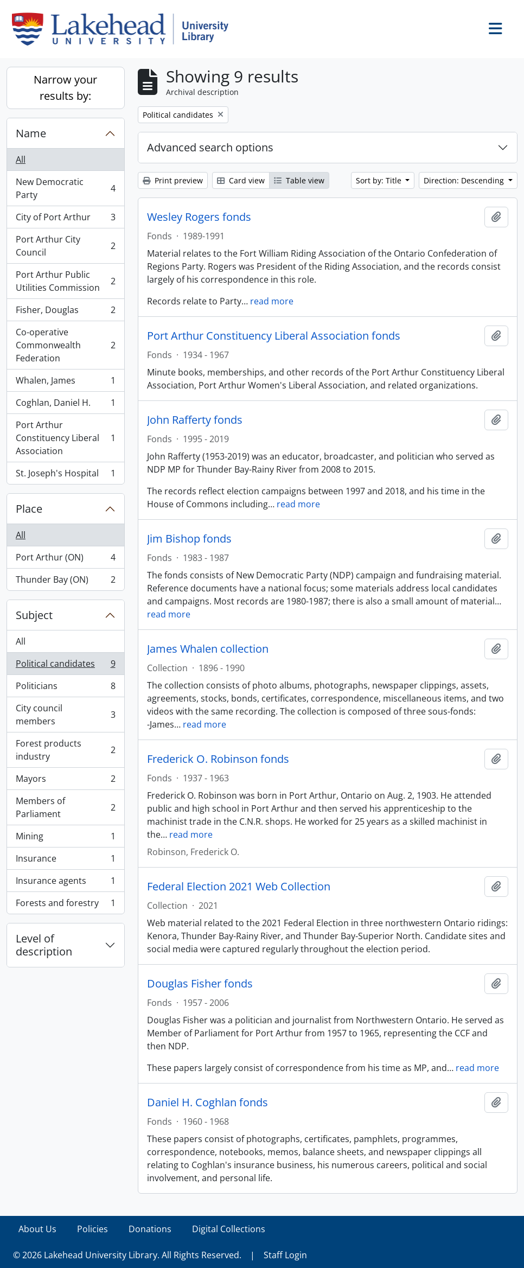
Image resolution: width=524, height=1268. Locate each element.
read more (271, 301)
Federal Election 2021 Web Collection (238, 886)
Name (31, 133)
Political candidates (65, 666)
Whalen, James (65, 383)
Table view (299, 180)
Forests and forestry (65, 905)
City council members (65, 714)
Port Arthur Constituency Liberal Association (65, 438)
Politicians (65, 688)
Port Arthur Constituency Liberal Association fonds (273, 335)
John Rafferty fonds (194, 419)
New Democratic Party (65, 188)
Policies (92, 1229)
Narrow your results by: (65, 87)
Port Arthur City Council (65, 245)
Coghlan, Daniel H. (65, 405)
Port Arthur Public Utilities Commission (65, 281)
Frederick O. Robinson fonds (218, 759)
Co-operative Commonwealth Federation (65, 345)
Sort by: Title (380, 180)
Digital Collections (228, 1229)
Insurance (65, 861)
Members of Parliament (65, 807)
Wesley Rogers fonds (199, 217)
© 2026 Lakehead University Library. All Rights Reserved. (127, 1255)
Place (29, 508)
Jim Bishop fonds (189, 538)
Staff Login (285, 1255)
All (20, 159)
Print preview (173, 180)
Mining (65, 839)
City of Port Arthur (65, 219)
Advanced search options (210, 147)
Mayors (65, 781)
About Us (37, 1229)
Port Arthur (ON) (65, 560)
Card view (241, 180)
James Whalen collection (208, 648)
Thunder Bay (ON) (65, 581)
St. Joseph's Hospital (65, 475)
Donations (150, 1229)
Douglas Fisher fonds (200, 983)
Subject (34, 615)
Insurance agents (65, 883)
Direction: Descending (465, 180)
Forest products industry (65, 749)
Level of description (44, 945)
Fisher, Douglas (65, 312)
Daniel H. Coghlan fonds (207, 1102)
